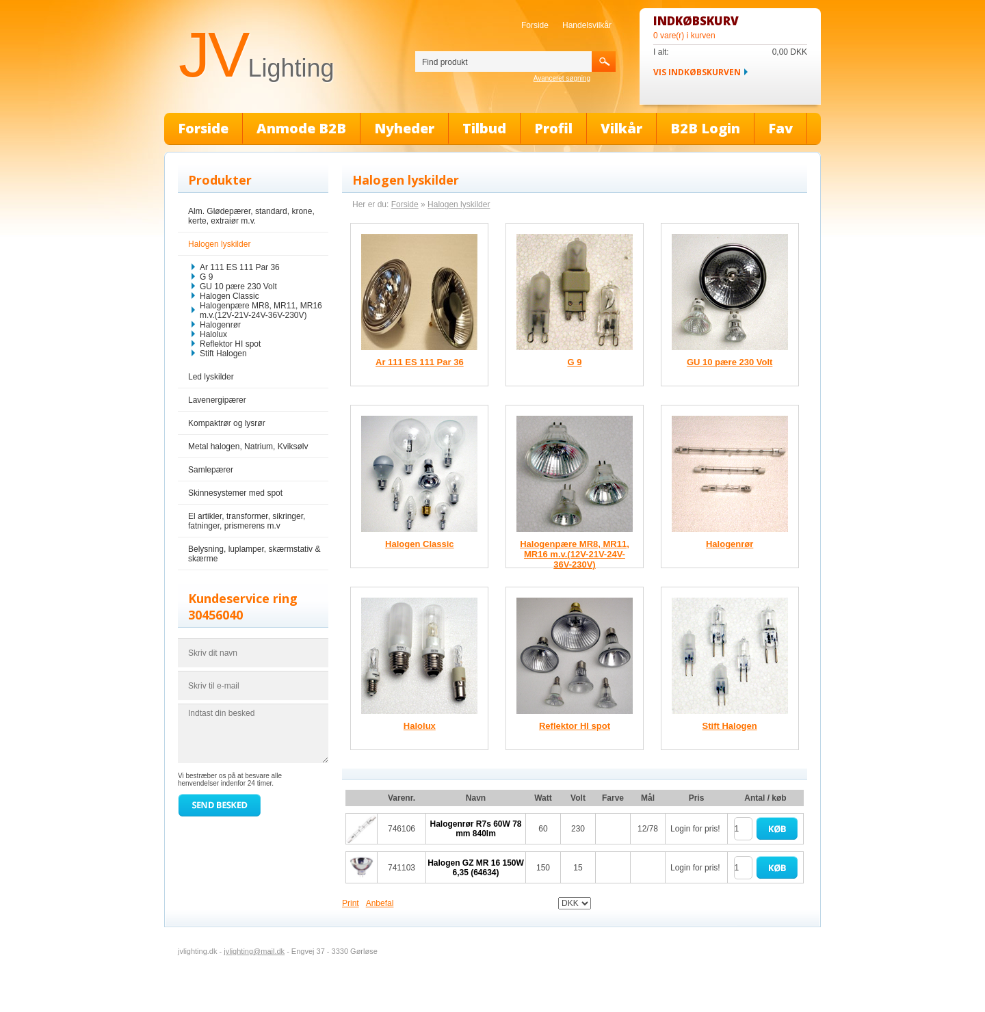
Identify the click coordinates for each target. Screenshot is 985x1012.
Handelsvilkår (587, 25)
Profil (553, 128)
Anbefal (380, 903)
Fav (780, 128)
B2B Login (705, 128)
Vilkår (621, 128)
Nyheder (404, 128)
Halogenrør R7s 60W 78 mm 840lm (475, 828)
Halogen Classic (229, 296)
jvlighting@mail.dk (254, 951)
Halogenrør (220, 325)
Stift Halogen (223, 353)
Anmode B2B (301, 128)
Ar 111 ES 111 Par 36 (240, 267)
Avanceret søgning (562, 78)
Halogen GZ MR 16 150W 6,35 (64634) (476, 867)
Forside (535, 25)
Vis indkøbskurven (697, 72)
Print (350, 903)
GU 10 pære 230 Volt (238, 286)
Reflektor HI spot (230, 344)
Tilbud (484, 128)
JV (256, 55)
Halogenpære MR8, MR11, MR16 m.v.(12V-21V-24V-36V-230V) (261, 310)
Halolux (213, 334)
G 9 (206, 277)
